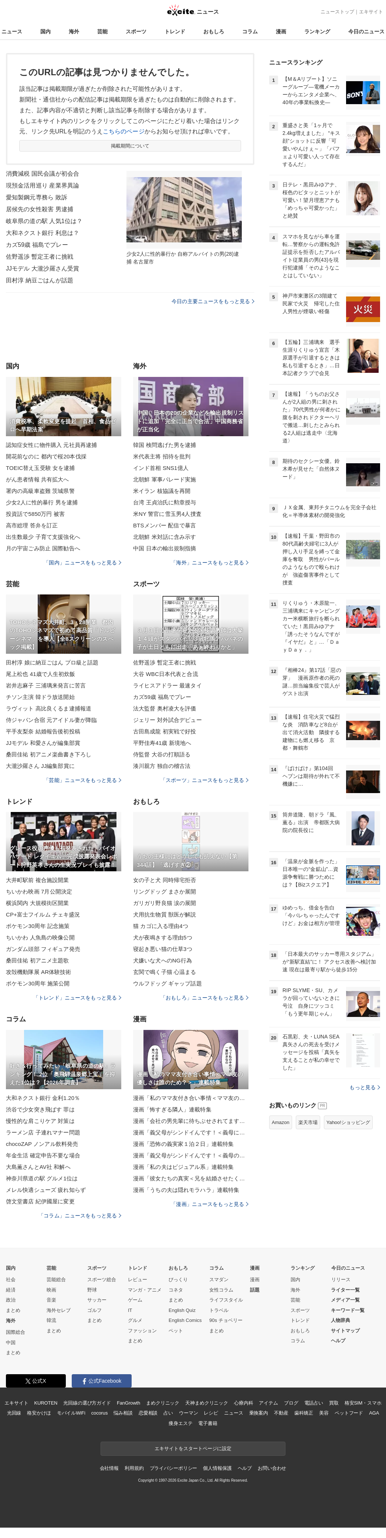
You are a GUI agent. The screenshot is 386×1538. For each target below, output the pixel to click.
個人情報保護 (217, 1468)
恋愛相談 (148, 1413)
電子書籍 (207, 1423)
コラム (250, 31)
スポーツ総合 (101, 1279)
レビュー (137, 1279)
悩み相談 (123, 1413)
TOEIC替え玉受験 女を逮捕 (40, 468)
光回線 (14, 1413)
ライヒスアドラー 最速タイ (167, 685)
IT (130, 1310)
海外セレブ (59, 1310)
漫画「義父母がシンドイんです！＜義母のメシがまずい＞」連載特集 (190, 1155)
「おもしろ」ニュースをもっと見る (204, 998)
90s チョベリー (226, 1320)
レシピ (211, 1413)
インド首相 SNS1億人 (161, 468)
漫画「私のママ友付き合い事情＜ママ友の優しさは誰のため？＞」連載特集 (190, 1098)
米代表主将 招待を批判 (162, 456)
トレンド (175, 31)
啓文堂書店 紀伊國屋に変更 (40, 1201)
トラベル (218, 1310)
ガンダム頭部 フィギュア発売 (43, 949)
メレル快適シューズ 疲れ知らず (46, 1190)
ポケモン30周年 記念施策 (38, 926)
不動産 (281, 1413)
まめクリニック (162, 1403)
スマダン (218, 1279)
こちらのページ (124, 131)
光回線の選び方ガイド (87, 1403)
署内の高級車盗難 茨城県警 (40, 491)
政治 (11, 1300)
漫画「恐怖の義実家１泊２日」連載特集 (183, 1144)
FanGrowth (128, 1403)
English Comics (185, 1320)
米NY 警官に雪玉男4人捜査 (167, 514)
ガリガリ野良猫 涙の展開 (164, 903)
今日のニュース (366, 31)
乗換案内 (258, 1413)
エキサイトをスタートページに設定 (193, 1448)
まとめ (13, 1310)
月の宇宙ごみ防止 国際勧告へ (43, 548)
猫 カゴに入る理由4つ (160, 926)
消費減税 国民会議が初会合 (42, 173)
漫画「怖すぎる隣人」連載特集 (172, 1109)
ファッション (142, 1330)
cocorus (99, 1413)
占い (168, 1413)
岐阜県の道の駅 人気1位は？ (44, 221)
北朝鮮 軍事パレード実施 (164, 479)
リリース (341, 1279)
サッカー (96, 1300)
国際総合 (15, 1332)
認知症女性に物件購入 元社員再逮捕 (51, 445)
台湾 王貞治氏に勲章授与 (164, 502)
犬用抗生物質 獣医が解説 (164, 914)
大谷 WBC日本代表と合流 (165, 674)
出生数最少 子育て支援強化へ (43, 537)
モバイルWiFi (71, 1413)
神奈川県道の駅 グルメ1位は (42, 1178)
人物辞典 (340, 1320)
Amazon (281, 1122)
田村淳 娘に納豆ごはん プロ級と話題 (52, 662)
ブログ (291, 1403)
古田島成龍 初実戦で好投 (164, 731)
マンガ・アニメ (145, 1290)
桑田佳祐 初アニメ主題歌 (37, 960)
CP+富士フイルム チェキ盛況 (43, 914)
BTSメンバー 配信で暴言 (164, 525)
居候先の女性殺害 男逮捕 (39, 209)
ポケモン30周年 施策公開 (38, 983)
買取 (334, 1403)
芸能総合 (56, 1279)
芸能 (102, 31)
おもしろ (213, 31)
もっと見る (364, 1087)
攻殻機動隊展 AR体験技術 (38, 972)
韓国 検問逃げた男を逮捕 (164, 445)
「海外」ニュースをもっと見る (209, 563)
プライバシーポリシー (173, 1468)
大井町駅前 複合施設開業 (37, 880)
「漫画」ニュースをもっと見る (209, 1204)
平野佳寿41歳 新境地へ (162, 743)
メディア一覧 (345, 1300)
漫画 (281, 31)
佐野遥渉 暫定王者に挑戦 (39, 256)
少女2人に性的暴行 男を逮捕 (42, 502)
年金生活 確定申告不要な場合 (43, 1155)
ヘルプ (338, 1340)
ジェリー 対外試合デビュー (167, 720)
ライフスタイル (226, 1300)
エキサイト (371, 11)
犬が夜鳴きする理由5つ (162, 937)
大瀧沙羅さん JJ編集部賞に (40, 766)
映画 (51, 1290)
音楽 (51, 1300)
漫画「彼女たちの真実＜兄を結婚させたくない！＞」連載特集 (190, 1178)
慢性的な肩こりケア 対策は (40, 1121)
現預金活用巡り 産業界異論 (42, 185)
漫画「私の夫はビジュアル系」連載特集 (183, 1167)
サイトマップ (345, 1330)
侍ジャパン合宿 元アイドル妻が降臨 (51, 720)
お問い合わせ (272, 1468)
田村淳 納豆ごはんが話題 (39, 280)
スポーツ (136, 31)
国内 (45, 31)
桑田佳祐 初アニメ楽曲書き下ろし (48, 754)
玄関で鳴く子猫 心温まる (164, 972)
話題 (255, 1290)
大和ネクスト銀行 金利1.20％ (43, 1098)
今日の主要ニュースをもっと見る (213, 301)
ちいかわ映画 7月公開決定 (39, 891)
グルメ (135, 1320)
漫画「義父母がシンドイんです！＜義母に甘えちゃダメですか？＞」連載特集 (190, 1132)
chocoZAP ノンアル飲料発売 (42, 1144)
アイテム (268, 1403)
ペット (176, 1330)
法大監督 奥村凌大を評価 (164, 708)
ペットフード (349, 1413)
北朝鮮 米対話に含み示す (164, 537)
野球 (92, 1290)
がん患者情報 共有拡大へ (37, 479)
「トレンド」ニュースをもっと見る (77, 998)
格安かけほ (39, 1413)
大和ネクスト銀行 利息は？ (42, 233)
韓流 (51, 1320)
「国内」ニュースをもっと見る (82, 563)
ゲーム (135, 1300)
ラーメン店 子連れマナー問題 (43, 1132)
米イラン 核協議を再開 (162, 491)
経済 (11, 1290)
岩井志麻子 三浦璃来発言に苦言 (46, 685)
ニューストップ (337, 11)
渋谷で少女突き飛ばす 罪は (40, 1109)
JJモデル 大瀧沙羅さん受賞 (42, 268)
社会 (11, 1279)
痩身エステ (180, 1423)
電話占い (313, 1403)
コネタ (176, 1290)
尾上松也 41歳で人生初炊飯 (40, 674)
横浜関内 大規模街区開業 (37, 903)
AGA (374, 1413)
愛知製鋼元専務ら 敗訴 (36, 197)
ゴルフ (94, 1310)
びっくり (178, 1279)
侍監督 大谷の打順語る (162, 754)
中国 (11, 1342)
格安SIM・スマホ (363, 1403)
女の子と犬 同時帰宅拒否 (164, 880)
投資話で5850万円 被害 (35, 514)
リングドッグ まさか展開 (164, 891)
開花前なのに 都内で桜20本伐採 (46, 456)
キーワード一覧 (348, 1310)
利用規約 (134, 1468)
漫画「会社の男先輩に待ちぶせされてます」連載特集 (190, 1121)
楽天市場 (308, 1122)
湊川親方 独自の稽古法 (162, 766)
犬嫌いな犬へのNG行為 (162, 960)
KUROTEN (46, 1403)
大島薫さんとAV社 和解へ (38, 1167)
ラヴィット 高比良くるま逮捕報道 (48, 708)
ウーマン (188, 1413)
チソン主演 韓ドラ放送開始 (40, 697)
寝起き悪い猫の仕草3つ (162, 949)
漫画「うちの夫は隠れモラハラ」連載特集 (186, 1190)
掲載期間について (130, 146)
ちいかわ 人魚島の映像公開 (40, 937)
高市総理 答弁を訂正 (32, 525)
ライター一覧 (345, 1290)
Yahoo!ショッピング (348, 1122)
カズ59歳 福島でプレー (37, 245)
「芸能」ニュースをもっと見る (82, 780)
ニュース (11, 31)
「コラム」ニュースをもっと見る (79, 1216)
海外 (74, 31)
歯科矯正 (303, 1413)
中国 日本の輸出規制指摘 (164, 548)
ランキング (317, 31)
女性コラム (221, 1290)
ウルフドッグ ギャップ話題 (167, 983)
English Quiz (182, 1310)
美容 (324, 1413)
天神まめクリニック (206, 1403)
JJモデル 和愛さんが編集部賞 (43, 743)
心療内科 (243, 1403)
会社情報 (109, 1468)
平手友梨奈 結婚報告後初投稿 (43, 731)
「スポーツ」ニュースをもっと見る (204, 780)
